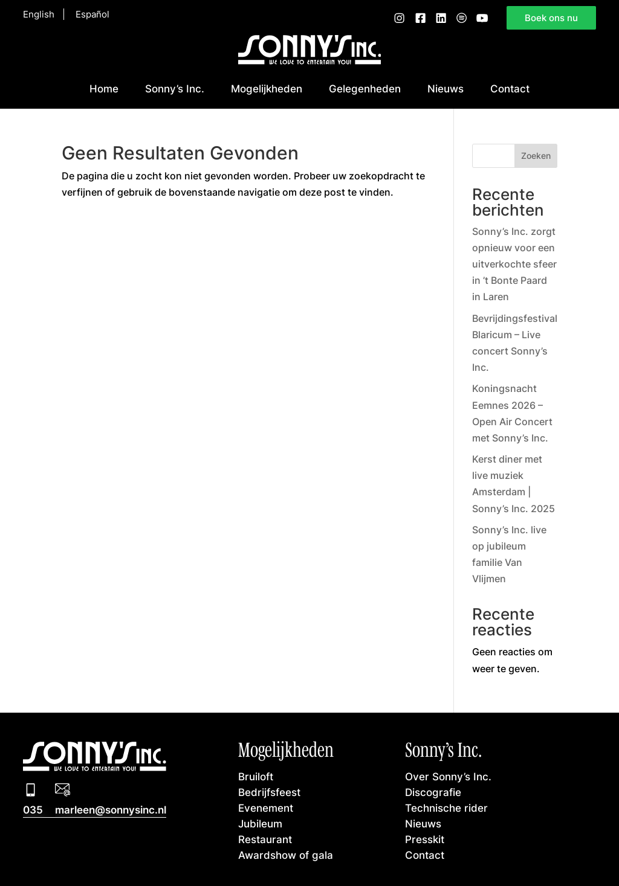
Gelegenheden (365, 88)
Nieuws (445, 88)
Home (103, 88)
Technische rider (446, 808)
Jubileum (260, 823)
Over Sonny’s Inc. (448, 776)
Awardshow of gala (285, 855)
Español (92, 14)
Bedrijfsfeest (269, 792)
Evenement (265, 808)
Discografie (433, 792)
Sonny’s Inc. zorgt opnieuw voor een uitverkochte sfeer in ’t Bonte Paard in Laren (514, 264)
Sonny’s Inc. (174, 88)
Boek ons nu (551, 17)
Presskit (424, 839)
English (38, 14)
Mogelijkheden (266, 88)
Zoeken (536, 155)
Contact (510, 88)
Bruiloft (255, 776)
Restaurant (265, 839)
